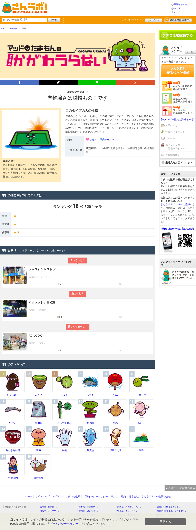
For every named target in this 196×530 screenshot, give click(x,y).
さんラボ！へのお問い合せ (156, 496)
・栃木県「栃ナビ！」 (48, 507)
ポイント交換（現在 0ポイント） (176, 147)
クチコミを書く (177, 35)
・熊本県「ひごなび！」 (88, 507)
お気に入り (171, 125)
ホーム (177, 12)
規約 (123, 496)
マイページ (171, 138)
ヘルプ (177, 8)
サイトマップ (42, 496)
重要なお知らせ (181, 4)
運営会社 (134, 496)
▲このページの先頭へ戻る (180, 487)
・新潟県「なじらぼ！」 (88, 511)
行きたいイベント (175, 132)
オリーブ (109, 139)
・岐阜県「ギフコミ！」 (126, 511)
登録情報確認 (172, 154)
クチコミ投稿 (73, 496)
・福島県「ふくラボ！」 (49, 511)
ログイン (153, 19)
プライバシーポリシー (95, 496)
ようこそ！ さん (132, 19)
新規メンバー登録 (178, 19)
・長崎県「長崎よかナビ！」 (167, 507)
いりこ (93, 139)
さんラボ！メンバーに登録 (175, 204)
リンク (114, 496)
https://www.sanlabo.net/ (177, 228)
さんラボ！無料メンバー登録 (177, 70)
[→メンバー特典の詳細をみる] (177, 119)
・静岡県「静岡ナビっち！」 (128, 507)
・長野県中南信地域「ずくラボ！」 (170, 511)
